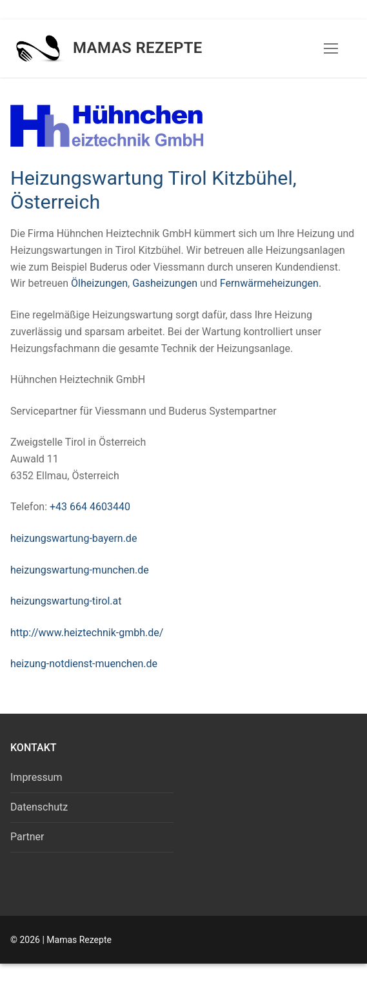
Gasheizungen (166, 283)
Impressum (36, 777)
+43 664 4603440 (90, 507)
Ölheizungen (99, 283)
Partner (27, 837)
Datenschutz (39, 807)
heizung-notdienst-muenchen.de (83, 663)
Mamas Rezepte (138, 48)
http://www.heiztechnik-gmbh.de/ (86, 632)
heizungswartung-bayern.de (73, 538)
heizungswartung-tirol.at (65, 601)
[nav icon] (331, 48)
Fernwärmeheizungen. (270, 283)
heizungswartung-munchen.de (79, 570)
